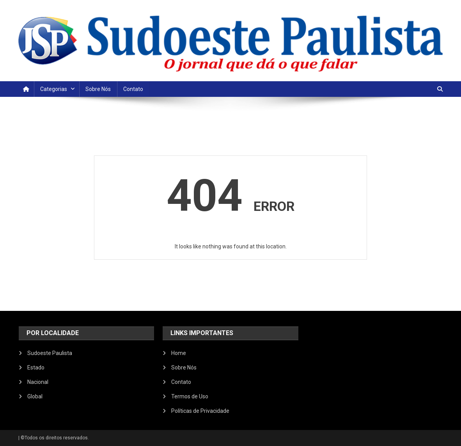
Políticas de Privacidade (200, 411)
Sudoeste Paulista (49, 353)
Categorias (53, 89)
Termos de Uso (189, 396)
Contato (133, 89)
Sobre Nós (98, 89)
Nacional (37, 382)
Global (35, 396)
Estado (35, 367)
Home (178, 353)
